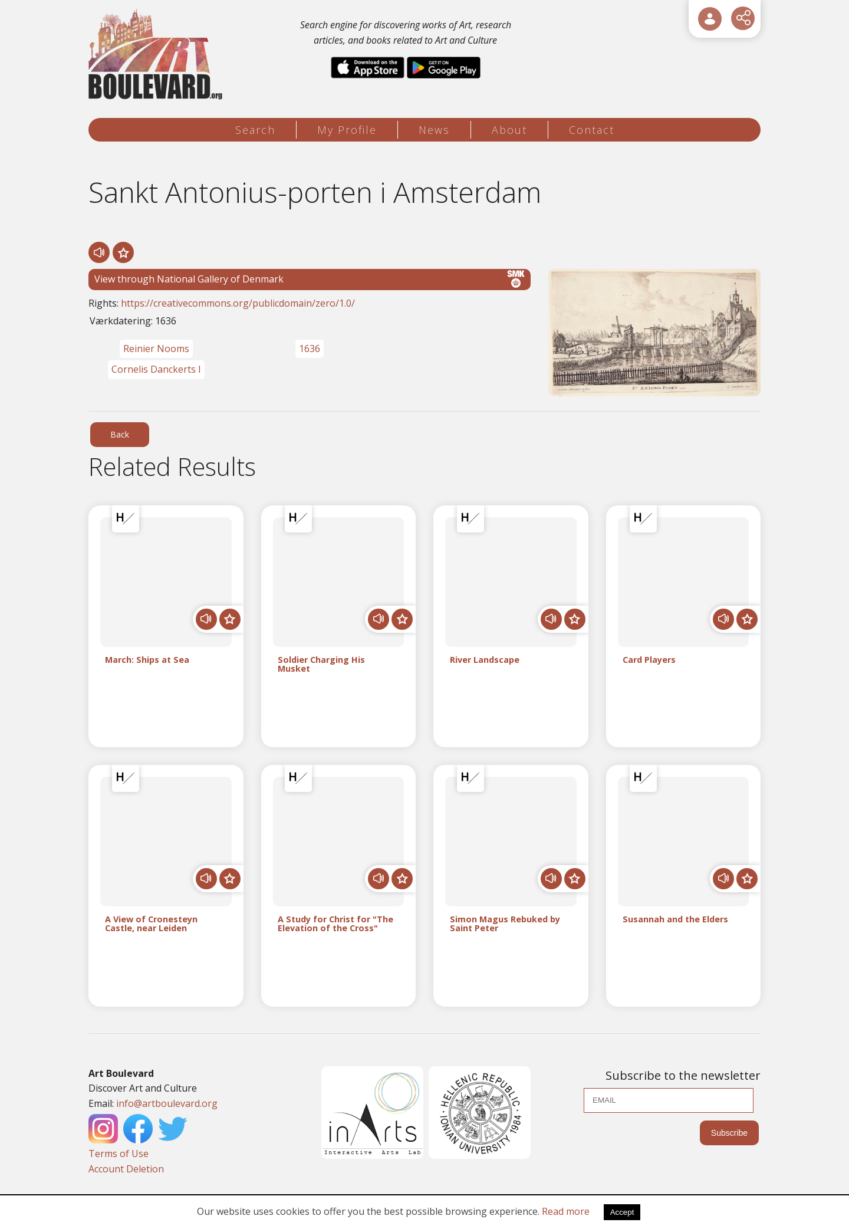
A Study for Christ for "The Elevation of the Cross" (335, 924)
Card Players (649, 660)
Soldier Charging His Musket (321, 664)
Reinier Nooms (156, 348)
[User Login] (710, 19)
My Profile (347, 130)
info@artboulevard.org (167, 1103)
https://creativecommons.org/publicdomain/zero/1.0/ (238, 303)
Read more (566, 1211)
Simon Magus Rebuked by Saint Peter (505, 924)
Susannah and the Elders (675, 920)
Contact (591, 130)
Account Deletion (126, 1168)
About (509, 130)
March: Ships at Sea (147, 660)
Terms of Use (118, 1153)
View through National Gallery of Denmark (309, 279)
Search (255, 130)
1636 (309, 348)
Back (119, 434)
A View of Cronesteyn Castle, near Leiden (151, 924)
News (434, 130)
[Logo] (157, 54)
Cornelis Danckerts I (156, 369)
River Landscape (484, 660)
